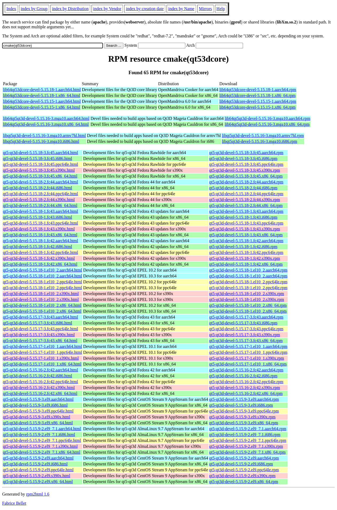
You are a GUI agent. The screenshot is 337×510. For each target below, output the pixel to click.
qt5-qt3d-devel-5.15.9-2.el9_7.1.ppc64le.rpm (247, 440)
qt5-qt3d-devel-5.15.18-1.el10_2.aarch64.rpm (248, 270)
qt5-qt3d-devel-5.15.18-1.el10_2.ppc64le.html (42, 282)
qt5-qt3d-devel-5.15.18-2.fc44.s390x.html (39, 199)
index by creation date (145, 8)
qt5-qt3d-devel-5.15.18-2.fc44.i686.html (37, 188)
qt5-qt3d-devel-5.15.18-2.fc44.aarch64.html (40, 182)
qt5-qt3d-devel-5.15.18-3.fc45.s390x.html (39, 170)
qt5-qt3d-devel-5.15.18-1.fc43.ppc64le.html (40, 223)
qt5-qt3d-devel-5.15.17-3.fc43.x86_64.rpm (246, 340)
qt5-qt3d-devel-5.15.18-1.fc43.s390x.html (39, 229)
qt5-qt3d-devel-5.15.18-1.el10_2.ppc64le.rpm (248, 282)
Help (221, 8)
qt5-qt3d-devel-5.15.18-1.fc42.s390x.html (39, 258)
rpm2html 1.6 (37, 494)
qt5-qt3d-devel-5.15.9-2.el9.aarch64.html (38, 458)
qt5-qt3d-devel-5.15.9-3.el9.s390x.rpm (242, 417)
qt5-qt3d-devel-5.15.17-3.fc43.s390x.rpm (244, 334)
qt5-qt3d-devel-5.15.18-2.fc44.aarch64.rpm (246, 182)
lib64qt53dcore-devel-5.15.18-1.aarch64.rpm (257, 89)
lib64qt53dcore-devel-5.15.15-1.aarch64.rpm (257, 101)
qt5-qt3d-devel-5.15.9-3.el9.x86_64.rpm (243, 423)
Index (11, 8)
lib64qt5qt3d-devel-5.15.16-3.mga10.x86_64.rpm (267, 124)
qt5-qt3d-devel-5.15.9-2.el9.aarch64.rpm (244, 458)
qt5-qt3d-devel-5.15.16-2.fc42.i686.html (37, 376)
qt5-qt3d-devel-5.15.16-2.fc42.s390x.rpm (244, 387)
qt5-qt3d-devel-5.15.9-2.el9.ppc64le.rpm (244, 470)
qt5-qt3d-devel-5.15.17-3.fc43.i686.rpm (243, 323)
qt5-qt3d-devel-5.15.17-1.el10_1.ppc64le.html (42, 352)
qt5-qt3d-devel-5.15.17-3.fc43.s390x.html (39, 334)
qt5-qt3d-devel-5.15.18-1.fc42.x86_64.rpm (246, 264)
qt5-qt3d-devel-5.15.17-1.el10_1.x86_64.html (42, 364)
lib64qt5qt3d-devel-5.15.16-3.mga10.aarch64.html (46, 118)
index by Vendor (107, 8)
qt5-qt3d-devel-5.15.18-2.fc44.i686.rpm (243, 188)
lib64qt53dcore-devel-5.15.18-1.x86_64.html (41, 95)
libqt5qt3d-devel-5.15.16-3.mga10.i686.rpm (259, 141)
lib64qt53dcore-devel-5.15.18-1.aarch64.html (42, 89)
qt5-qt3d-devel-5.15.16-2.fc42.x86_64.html (40, 393)
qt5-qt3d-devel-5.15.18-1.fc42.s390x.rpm (244, 258)
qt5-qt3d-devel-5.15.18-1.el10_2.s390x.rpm (246, 293)
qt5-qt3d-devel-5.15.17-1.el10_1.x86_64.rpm (248, 364)
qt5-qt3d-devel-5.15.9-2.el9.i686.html (35, 464)
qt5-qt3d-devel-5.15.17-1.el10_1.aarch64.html (42, 346)
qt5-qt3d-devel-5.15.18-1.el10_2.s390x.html (41, 293)
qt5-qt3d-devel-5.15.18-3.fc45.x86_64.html (40, 176)
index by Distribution (70, 8)
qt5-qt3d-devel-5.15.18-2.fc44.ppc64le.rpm (246, 193)
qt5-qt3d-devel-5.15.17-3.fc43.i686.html (37, 323)
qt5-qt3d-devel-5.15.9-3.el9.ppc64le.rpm (244, 411)
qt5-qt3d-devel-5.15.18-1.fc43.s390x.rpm (244, 229)
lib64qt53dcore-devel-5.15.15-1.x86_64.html (41, 107)
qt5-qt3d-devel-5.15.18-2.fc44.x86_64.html (40, 205)
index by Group (34, 8)
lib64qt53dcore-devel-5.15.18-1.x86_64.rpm (257, 95)
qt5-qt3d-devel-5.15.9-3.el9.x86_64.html (38, 423)
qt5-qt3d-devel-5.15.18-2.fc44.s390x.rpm (244, 199)
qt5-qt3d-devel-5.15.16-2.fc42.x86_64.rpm (246, 393)
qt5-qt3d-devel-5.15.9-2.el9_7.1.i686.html (39, 434)
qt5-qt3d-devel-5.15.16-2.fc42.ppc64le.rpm (246, 381)
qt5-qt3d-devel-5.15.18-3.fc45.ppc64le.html (40, 164)
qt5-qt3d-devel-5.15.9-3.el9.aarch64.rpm (244, 399)
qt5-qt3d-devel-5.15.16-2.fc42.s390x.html (39, 387)
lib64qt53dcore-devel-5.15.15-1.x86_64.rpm (257, 107)
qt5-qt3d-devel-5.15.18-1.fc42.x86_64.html (40, 264)
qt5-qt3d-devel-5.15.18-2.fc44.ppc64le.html (40, 193)
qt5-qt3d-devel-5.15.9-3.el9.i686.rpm (241, 405)
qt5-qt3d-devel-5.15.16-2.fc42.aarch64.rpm (246, 370)
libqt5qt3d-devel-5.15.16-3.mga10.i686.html (41, 141)
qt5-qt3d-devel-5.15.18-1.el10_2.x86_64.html (42, 305)
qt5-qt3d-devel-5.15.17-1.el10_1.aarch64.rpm (248, 346)
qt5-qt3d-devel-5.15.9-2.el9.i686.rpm (241, 464)
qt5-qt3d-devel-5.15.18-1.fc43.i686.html (37, 217)
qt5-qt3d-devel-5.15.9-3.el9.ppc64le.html (38, 411)
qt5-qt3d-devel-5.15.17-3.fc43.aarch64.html (40, 317)
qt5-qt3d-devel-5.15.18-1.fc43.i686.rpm (243, 217)
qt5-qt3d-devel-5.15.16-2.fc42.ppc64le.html (40, 381)
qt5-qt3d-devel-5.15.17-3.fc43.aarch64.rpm (246, 317)
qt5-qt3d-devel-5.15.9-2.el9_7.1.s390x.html (40, 446)
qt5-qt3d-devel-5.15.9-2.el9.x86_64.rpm (243, 481)
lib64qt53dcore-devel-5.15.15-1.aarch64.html (42, 101)
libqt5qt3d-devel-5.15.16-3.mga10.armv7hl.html (44, 135)
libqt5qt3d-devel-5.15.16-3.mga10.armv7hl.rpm (263, 135)
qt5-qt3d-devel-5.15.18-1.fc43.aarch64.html (40, 211)
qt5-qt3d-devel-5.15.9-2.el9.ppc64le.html (38, 470)
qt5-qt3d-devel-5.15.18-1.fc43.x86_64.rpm (246, 235)
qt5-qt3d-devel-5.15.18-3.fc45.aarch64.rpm (246, 152)
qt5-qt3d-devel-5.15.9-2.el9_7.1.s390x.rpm (246, 446)
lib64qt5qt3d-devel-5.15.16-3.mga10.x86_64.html (46, 124)
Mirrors (205, 8)
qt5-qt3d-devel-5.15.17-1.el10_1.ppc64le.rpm (248, 352)
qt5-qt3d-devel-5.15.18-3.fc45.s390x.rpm (244, 170)
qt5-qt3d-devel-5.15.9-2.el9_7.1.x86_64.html (41, 452)
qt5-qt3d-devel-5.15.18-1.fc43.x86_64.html (40, 235)
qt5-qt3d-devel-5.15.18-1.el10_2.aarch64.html (42, 270)
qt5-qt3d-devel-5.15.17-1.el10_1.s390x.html (41, 358)
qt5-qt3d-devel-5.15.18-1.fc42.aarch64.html (40, 240)
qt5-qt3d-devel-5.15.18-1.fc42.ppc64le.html (40, 252)
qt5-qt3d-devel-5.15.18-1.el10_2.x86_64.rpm (248, 305)
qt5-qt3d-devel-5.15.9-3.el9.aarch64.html (38, 399)
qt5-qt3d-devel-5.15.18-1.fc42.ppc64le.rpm (246, 252)
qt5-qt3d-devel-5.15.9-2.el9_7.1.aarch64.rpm (247, 428)
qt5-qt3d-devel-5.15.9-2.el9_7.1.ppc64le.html (42, 440)
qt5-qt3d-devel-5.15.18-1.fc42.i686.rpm (243, 246)
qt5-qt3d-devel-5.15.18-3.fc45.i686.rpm (243, 158)
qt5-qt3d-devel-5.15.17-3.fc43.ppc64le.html (40, 329)
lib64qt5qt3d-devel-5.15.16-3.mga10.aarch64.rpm (267, 118)
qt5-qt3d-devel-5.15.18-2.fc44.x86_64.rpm (246, 205)
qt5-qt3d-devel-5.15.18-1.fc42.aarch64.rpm (246, 240)
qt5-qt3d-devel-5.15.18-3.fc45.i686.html (37, 158)
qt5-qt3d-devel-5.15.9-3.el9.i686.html (35, 405)
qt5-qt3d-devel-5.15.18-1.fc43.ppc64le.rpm (246, 223)
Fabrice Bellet (14, 503)
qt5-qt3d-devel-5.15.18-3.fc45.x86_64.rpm (246, 176)
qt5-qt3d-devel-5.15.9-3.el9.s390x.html (36, 417)
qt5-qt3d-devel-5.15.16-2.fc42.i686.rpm (243, 376)
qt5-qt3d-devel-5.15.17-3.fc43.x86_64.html (40, 340)
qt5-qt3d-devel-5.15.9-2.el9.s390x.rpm (242, 475)
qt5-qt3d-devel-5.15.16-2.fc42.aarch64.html (40, 370)
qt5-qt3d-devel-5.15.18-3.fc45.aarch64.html (40, 152)
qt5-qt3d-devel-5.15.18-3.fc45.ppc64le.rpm (246, 164)
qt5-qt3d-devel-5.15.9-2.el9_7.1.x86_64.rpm (247, 452)
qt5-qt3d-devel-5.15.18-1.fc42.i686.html (37, 246)
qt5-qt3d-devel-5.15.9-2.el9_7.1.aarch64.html (42, 428)
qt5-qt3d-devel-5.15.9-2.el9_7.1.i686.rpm (244, 434)
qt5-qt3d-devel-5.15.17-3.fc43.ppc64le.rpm (246, 329)
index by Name (181, 8)
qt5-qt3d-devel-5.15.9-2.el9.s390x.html (36, 475)
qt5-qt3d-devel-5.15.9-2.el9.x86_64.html (38, 481)
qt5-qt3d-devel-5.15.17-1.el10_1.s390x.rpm (246, 358)
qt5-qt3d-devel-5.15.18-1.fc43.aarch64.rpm (246, 211)
